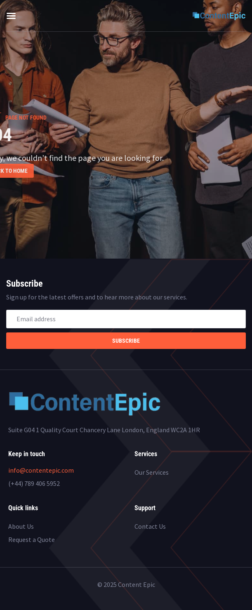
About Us (21, 526)
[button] (11, 15)
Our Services (151, 472)
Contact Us (150, 526)
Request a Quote (31, 539)
